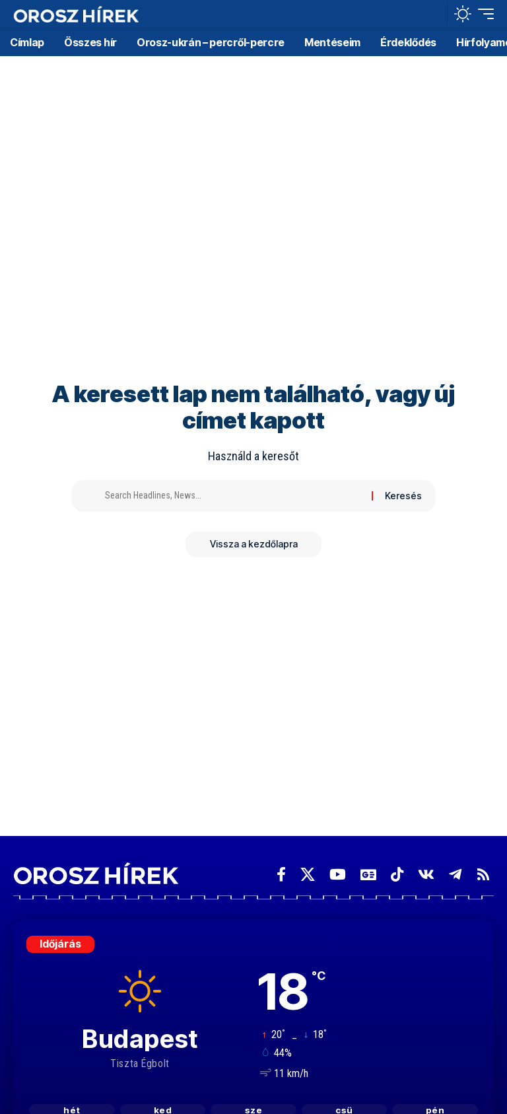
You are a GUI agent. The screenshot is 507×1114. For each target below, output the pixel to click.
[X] (307, 874)
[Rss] (483, 874)
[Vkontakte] (426, 874)
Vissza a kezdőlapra (254, 544)
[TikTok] (397, 874)
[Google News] (368, 874)
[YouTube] (337, 874)
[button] (434, 13)
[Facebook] (281, 874)
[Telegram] (455, 874)
